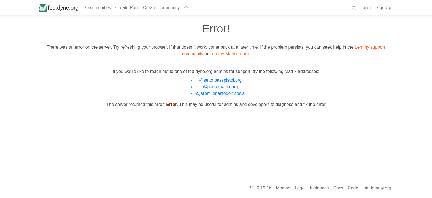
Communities (98, 7)
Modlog (283, 188)
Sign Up (383, 7)
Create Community (161, 7)
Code (353, 188)
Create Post (127, 7)
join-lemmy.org (377, 188)
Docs (338, 188)
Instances (319, 188)
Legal (300, 188)
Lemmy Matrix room (229, 53)
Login (365, 7)
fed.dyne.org (59, 7)
